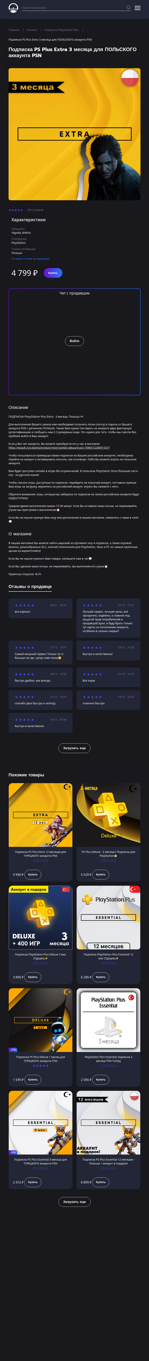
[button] (137, 8)
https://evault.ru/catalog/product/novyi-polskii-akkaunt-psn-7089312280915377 (59, 447)
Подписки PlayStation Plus (62, 30)
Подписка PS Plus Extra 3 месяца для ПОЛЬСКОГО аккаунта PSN (50, 39)
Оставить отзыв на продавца (30, 258)
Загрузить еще (74, 748)
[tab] (30, 587)
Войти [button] (74, 341)
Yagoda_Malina (21, 232)
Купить (53, 273)
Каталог (32, 30)
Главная (14, 30)
